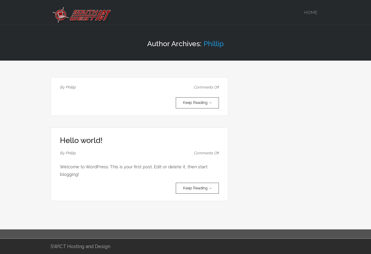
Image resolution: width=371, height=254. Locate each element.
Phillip (213, 44)
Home (311, 12)
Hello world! (81, 140)
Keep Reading (197, 102)
